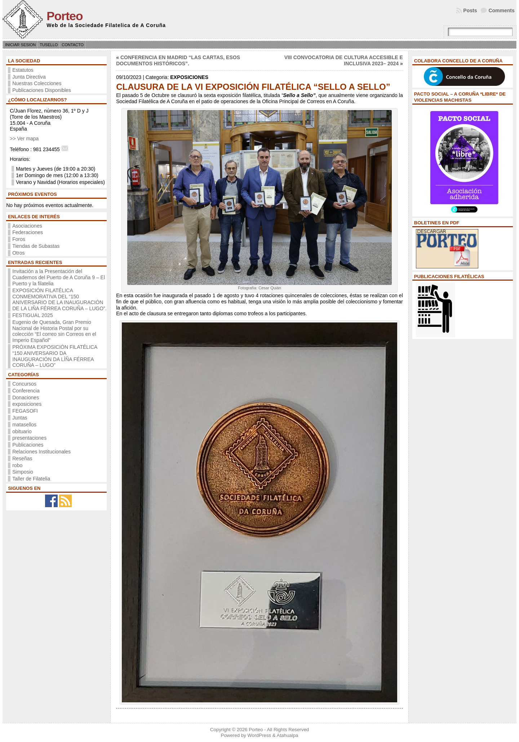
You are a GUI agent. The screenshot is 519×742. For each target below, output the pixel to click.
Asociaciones (27, 226)
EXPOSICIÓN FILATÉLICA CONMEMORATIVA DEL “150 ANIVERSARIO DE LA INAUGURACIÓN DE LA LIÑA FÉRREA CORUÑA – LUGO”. (59, 299)
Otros (18, 253)
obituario (22, 431)
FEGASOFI (25, 411)
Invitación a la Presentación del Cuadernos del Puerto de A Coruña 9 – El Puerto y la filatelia (58, 277)
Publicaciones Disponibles (41, 90)
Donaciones (25, 397)
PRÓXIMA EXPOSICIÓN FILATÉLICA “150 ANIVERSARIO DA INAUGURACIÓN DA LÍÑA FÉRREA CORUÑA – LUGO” (54, 356)
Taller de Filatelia (31, 479)
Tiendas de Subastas (35, 246)
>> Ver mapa (24, 138)
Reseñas (22, 458)
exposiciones (26, 404)
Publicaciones (27, 445)
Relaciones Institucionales (41, 452)
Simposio (22, 472)
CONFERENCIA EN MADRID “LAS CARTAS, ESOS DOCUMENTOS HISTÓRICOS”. (178, 60)
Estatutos (22, 70)
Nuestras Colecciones (36, 83)
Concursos (24, 384)
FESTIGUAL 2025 (32, 315)
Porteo (64, 16)
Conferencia (26, 391)
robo (17, 465)
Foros (18, 239)
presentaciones (29, 438)
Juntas (19, 418)
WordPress (259, 735)
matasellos (24, 424)
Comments (501, 10)
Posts (470, 10)
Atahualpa (287, 735)
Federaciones (27, 232)
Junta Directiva (29, 77)
